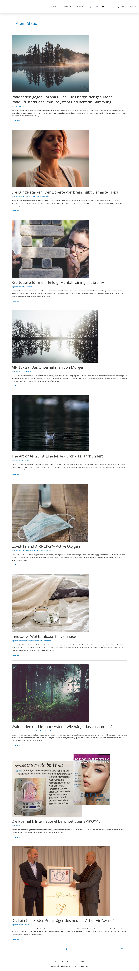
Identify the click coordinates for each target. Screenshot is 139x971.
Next (122, 949)
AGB (82, 962)
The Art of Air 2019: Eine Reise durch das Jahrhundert (59, 456)
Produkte (67, 6)
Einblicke (54, 6)
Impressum (76, 962)
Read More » (16, 120)
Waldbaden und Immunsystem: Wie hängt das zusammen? (64, 726)
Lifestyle (39, 196)
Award (21, 460)
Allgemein (15, 196)
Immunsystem (16, 106)
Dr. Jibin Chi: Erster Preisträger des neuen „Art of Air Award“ (64, 920)
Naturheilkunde (39, 550)
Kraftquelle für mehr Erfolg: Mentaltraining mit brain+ (59, 282)
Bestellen (79, 7)
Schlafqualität (40, 640)
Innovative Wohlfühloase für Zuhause (45, 636)
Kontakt (57, 962)
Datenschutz (66, 962)
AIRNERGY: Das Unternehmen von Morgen (49, 367)
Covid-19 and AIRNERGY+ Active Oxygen (47, 546)
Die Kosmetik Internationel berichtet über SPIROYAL (58, 821)
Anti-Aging (22, 550)
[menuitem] (96, 6)
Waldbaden (47, 196)
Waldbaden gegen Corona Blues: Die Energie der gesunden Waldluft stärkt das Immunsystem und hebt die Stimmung (64, 99)
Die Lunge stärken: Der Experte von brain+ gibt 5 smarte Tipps (67, 192)
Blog (89, 7)
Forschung (22, 196)
